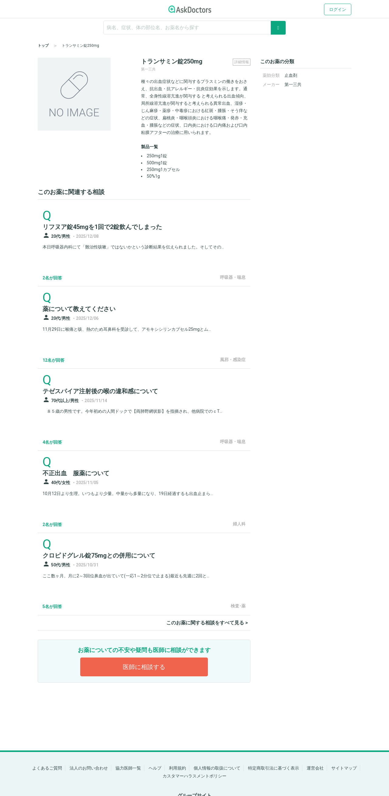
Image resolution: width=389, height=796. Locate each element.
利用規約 (177, 768)
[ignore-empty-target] (194, 27)
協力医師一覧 (128, 768)
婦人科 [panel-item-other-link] (239, 523)
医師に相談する (144, 667)
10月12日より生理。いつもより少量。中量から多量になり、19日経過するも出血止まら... (128, 493)
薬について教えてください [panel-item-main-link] (79, 309)
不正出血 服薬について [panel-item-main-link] (76, 473)
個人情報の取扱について (217, 768)
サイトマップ (344, 768)
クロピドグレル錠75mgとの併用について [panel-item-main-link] (99, 555)
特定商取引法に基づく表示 (273, 768)
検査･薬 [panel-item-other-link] (238, 605)
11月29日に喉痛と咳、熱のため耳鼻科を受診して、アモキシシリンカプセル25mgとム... (127, 329)
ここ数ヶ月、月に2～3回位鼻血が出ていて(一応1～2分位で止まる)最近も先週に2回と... (126, 575)
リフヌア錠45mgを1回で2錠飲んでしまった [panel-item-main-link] (102, 227)
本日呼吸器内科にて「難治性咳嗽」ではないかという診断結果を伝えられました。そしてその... (133, 246)
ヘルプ (155, 768)
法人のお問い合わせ (89, 768)
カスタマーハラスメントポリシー (194, 776)
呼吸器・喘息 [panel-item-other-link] (233, 277)
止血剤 (290, 75)
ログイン (337, 9)
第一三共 (292, 84)
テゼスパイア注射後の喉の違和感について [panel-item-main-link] (100, 391)
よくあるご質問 (47, 768)
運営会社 (315, 768)
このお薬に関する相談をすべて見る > (207, 623)
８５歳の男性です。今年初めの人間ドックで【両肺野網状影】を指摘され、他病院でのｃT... (132, 411)
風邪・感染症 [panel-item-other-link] (233, 359)
